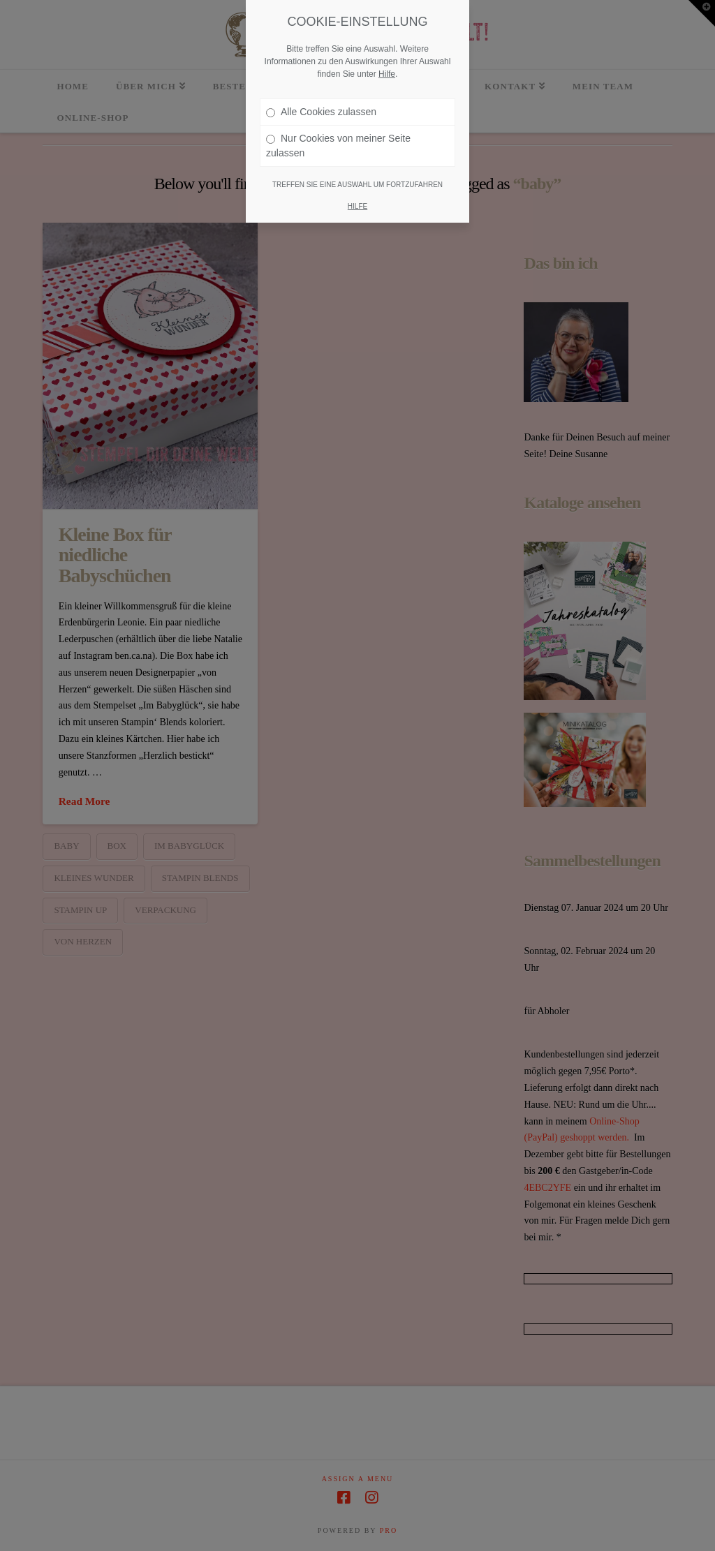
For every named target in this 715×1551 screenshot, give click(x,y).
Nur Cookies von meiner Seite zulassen (338, 140)
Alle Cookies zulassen (321, 106)
